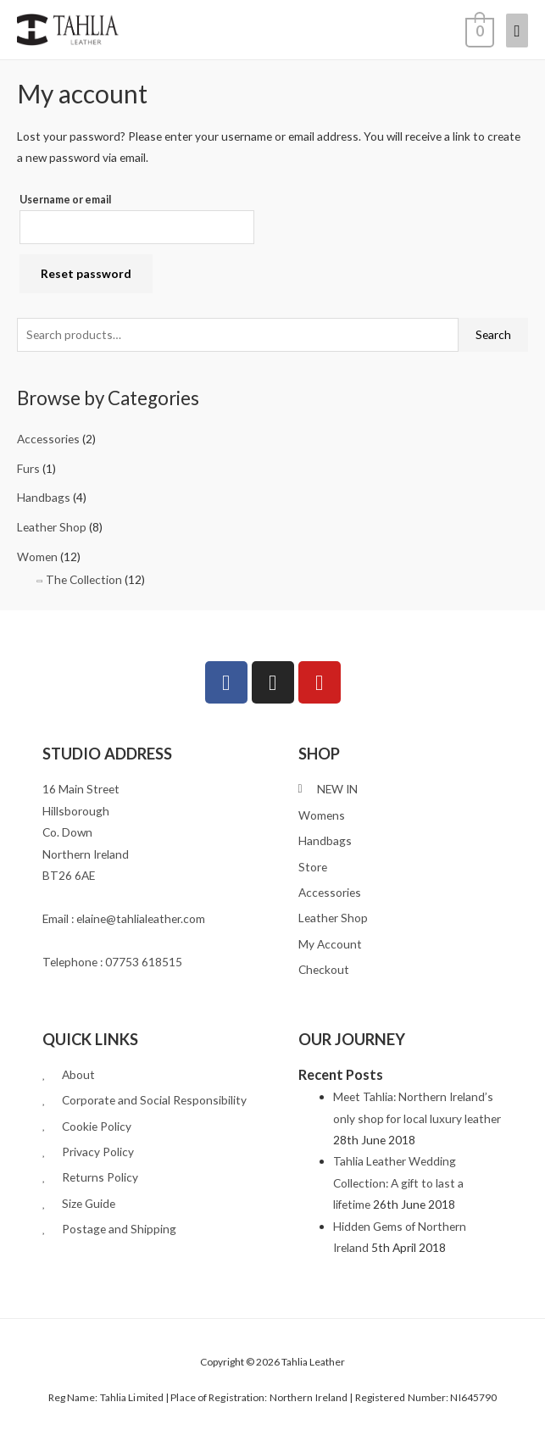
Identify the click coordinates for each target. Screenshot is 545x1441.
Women (37, 556)
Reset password (86, 273)
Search (493, 334)
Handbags (43, 497)
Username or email (65, 199)
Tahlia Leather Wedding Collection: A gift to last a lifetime (398, 1182)
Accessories (48, 438)
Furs (28, 468)
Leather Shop (51, 527)
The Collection (84, 579)
